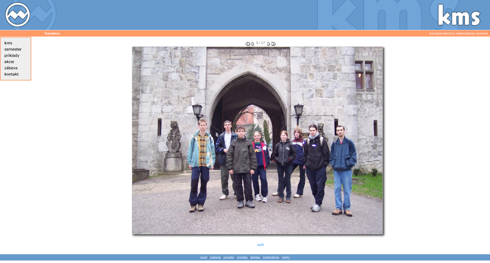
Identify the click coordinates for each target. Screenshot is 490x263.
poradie (229, 257)
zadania (215, 257)
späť (260, 244)
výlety (286, 257)
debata (255, 257)
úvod (203, 257)
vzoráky (242, 257)
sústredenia (271, 257)
